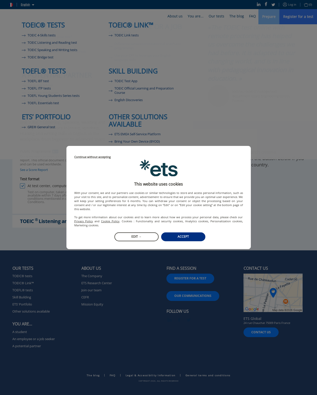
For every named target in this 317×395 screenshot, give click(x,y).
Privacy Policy (83, 221)
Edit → (136, 236)
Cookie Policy (110, 221)
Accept (183, 236)
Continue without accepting (92, 157)
